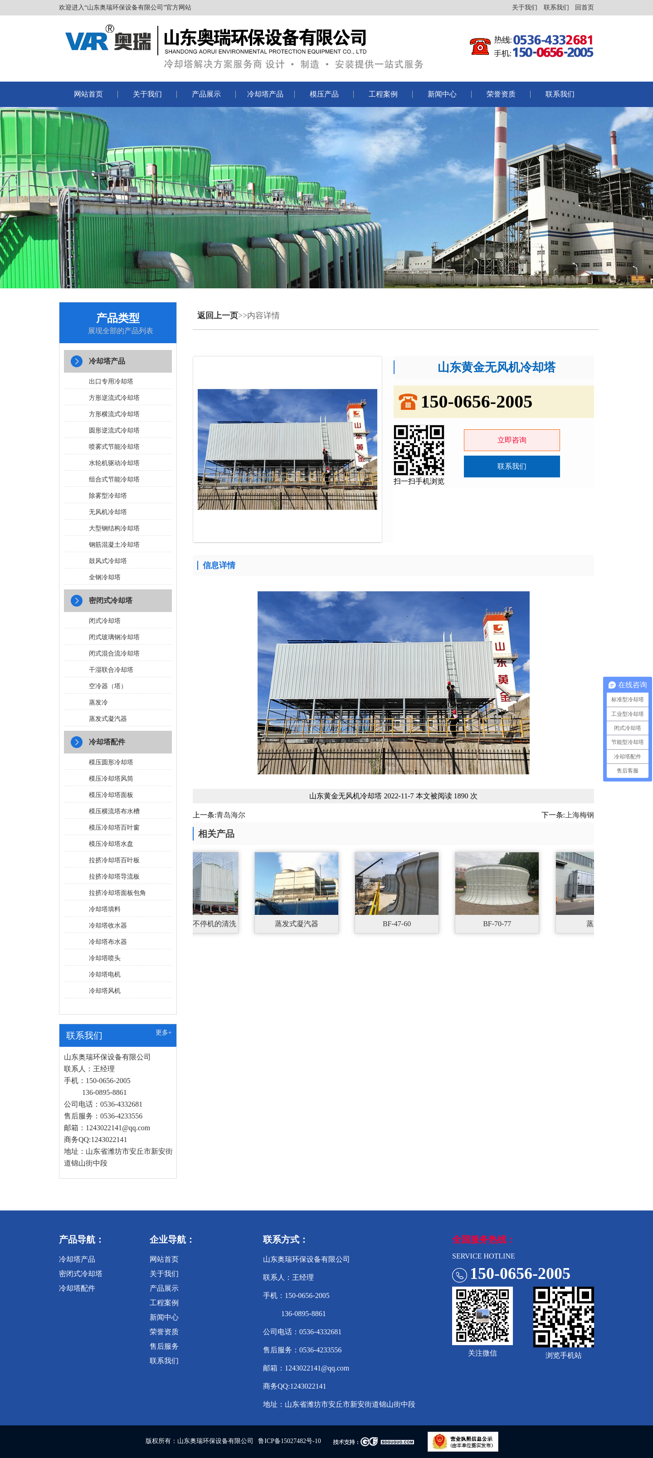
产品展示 (206, 94)
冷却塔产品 (265, 94)
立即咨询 (511, 440)
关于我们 (524, 7)
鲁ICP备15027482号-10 (289, 1441)
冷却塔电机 (105, 974)
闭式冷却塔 (105, 620)
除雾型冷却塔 (108, 495)
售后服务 (164, 1346)
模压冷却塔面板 (111, 795)
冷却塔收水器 (108, 925)
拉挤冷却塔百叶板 (114, 860)
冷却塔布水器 (108, 941)
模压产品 (324, 94)
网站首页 (88, 94)
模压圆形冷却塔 (111, 762)
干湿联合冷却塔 (111, 669)
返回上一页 (217, 315)
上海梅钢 (579, 815)
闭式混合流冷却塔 (114, 653)
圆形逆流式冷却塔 (114, 430)
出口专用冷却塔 (111, 381)
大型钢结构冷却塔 (114, 528)
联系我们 (556, 7)
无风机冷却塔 (108, 512)
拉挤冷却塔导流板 (114, 876)
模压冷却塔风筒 (111, 778)
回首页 (584, 7)
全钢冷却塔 (105, 577)
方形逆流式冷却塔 (114, 397)
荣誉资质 (501, 94)
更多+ (164, 1032)
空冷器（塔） (108, 686)
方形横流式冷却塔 (114, 414)
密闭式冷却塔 (110, 600)
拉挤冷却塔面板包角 (117, 892)
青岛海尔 (230, 815)
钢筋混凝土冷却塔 (114, 544)
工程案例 (383, 94)
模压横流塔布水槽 (114, 811)
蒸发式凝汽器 (108, 718)
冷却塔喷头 (105, 958)
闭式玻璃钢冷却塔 (114, 637)
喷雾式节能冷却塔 (114, 446)
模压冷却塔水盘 (111, 844)
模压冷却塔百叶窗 (114, 827)
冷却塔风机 (105, 990)
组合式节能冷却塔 (114, 479)
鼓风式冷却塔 (108, 561)
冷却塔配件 (107, 742)
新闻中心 (442, 94)
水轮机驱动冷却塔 (114, 463)
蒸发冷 (98, 702)
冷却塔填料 (105, 909)
